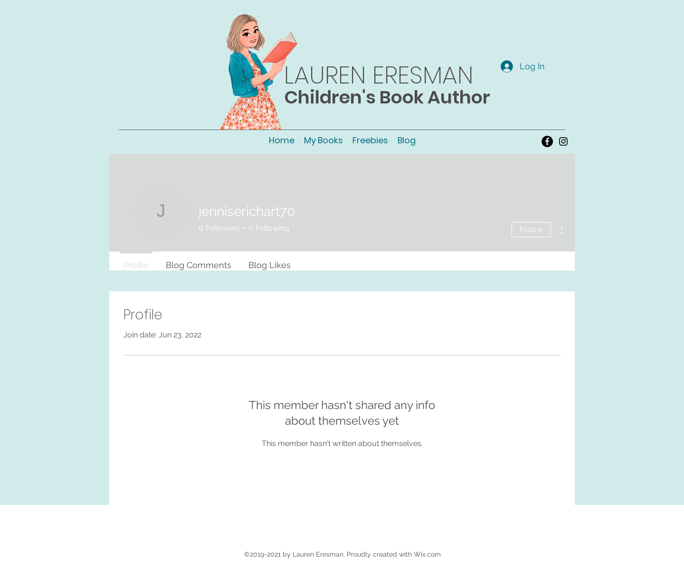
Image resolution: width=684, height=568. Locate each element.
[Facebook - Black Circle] (547, 141)
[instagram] (563, 141)
